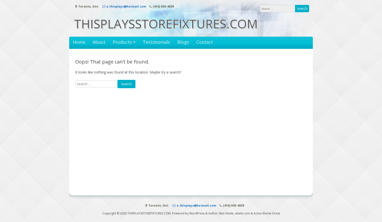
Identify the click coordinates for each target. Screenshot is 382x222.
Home (79, 42)
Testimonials (156, 42)
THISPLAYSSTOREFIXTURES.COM (166, 23)
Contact (204, 42)
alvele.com (242, 213)
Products (122, 42)
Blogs (183, 42)
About (99, 42)
